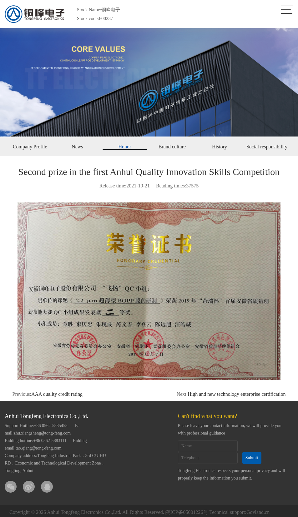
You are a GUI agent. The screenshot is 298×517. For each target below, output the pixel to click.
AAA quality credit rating (57, 394)
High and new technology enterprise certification (236, 394)
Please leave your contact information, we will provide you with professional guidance (229, 429)
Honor (124, 146)
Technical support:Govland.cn (240, 512)
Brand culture (172, 146)
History (219, 146)
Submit (251, 457)
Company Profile (30, 146)
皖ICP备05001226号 (186, 512)
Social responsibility (266, 146)
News (77, 146)
